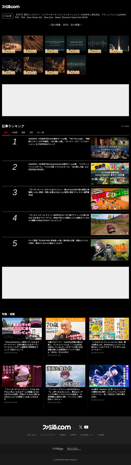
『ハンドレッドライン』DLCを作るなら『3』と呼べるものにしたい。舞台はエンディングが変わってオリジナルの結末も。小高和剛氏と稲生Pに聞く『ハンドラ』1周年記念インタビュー (65, 394)
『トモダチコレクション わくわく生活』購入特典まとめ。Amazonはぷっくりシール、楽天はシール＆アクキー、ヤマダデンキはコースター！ (109, 346)
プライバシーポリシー (48, 435)
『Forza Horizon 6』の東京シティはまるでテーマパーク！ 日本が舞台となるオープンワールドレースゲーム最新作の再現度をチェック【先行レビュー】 (21, 346)
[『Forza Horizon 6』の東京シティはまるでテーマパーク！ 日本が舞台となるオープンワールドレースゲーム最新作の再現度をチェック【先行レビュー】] (22, 329)
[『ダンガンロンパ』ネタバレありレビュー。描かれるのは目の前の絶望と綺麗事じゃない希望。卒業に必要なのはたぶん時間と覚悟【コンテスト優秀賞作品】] (110, 199)
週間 (23, 132)
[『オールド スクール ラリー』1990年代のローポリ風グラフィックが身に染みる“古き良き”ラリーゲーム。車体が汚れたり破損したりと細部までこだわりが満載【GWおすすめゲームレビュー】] (110, 224)
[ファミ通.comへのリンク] (10, 6)
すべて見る (125, 126)
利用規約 (63, 435)
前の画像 (56, 24)
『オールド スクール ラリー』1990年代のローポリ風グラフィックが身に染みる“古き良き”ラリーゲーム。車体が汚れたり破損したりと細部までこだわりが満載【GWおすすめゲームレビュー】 (58, 217)
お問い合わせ (31, 435)
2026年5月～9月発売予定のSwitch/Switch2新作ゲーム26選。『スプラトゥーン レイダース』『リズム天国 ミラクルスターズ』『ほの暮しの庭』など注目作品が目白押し (58, 167)
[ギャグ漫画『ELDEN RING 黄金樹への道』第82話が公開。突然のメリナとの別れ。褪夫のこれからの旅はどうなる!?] (110, 250)
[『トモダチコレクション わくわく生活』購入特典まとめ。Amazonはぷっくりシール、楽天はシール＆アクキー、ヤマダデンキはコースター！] (109, 329)
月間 (31, 132)
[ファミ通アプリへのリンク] (57, 449)
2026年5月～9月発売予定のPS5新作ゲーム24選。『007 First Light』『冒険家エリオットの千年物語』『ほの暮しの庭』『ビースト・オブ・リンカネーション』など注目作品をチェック (59, 141)
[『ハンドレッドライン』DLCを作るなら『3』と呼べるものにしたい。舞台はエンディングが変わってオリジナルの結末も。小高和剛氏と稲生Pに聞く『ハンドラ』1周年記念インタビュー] (65, 376)
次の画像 (75, 24)
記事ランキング (13, 126)
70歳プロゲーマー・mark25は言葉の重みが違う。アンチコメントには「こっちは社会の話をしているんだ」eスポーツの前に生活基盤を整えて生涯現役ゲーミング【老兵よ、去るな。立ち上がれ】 (65, 347)
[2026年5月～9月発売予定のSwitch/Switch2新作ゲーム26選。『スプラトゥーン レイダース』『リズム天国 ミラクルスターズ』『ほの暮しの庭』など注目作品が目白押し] (110, 173)
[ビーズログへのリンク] (74, 449)
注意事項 (73, 435)
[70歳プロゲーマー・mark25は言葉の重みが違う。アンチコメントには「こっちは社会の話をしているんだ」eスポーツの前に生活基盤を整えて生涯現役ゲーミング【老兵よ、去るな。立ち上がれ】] (65, 329)
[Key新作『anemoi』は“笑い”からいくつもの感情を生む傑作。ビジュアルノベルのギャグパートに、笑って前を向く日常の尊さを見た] (109, 376)
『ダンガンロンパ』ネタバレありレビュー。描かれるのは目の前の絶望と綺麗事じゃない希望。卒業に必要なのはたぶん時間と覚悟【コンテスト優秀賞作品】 (58, 192)
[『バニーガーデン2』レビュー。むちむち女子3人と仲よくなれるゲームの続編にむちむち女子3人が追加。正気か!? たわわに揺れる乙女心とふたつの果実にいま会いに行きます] (22, 376)
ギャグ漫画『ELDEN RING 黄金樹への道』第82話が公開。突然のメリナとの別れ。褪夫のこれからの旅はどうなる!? (58, 241)
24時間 (14, 132)
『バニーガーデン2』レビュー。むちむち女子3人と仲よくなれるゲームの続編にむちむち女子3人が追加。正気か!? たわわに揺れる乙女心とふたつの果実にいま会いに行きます (22, 394)
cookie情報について (87, 435)
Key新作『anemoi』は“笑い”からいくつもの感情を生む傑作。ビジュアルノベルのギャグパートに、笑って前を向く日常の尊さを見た (108, 393)
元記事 (7, 16)
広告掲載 (101, 435)
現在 (6, 132)
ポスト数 (40, 132)
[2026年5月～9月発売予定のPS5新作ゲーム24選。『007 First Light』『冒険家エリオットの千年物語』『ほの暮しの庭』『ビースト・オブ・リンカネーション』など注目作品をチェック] (110, 148)
